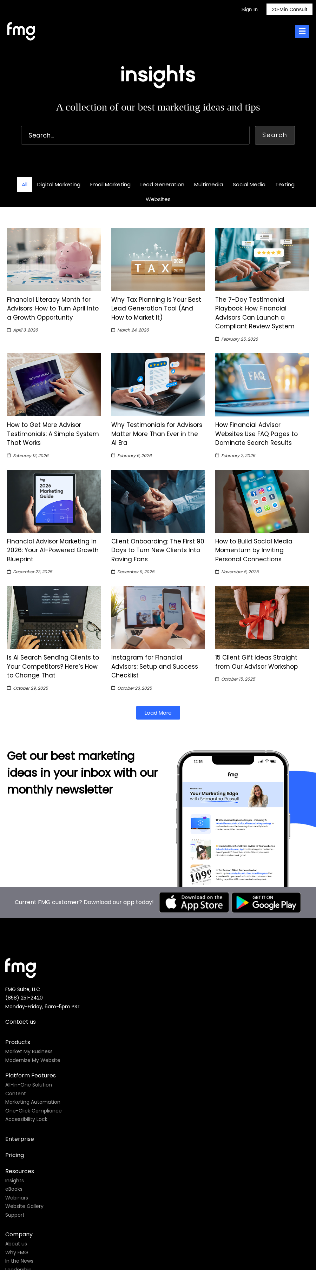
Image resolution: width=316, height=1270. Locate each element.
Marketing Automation (32, 1101)
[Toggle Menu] (302, 32)
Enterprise (19, 1139)
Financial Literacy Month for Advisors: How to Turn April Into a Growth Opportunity (53, 308)
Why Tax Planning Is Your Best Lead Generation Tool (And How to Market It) (156, 308)
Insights (14, 1180)
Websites (158, 199)
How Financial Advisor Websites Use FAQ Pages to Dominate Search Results (256, 434)
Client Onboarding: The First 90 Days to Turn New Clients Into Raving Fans (157, 550)
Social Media (249, 184)
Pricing (14, 1155)
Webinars (16, 1197)
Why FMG (16, 1252)
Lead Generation (162, 184)
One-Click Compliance (33, 1110)
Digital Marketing (58, 184)
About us (16, 1243)
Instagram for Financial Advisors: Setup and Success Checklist (154, 666)
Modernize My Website (32, 1060)
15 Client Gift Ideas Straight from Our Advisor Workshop (256, 662)
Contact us (20, 1022)
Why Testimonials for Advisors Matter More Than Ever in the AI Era (156, 434)
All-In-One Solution (28, 1084)
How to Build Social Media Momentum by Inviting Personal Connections (253, 550)
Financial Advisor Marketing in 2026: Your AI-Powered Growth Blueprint (53, 550)
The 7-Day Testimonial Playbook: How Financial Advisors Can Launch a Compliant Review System (255, 313)
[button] (158, 713)
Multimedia (208, 184)
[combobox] (135, 135)
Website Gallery (24, 1206)
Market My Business (29, 1051)
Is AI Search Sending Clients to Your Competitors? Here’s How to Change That (53, 666)
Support (15, 1214)
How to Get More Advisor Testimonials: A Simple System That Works (53, 434)
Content (15, 1093)
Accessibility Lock (26, 1119)
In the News (19, 1260)
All (24, 184)
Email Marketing (110, 184)
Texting (285, 184)
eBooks (13, 1188)
